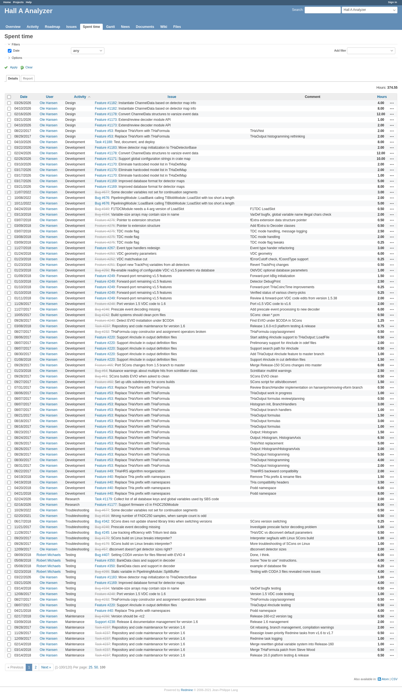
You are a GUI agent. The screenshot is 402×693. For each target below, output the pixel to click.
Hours (382, 97)
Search (297, 10)
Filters (16, 44)
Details (13, 78)
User (50, 97)
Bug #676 (102, 198)
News (125, 27)
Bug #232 (102, 332)
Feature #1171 (106, 159)
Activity (33, 27)
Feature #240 (105, 321)
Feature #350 (105, 560)
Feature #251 (105, 265)
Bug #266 (102, 616)
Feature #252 (105, 259)
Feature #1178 (106, 114)
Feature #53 (104, 131)
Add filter (340, 50)
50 (96, 667)
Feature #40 (104, 477)
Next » (46, 667)
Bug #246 (102, 309)
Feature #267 (105, 248)
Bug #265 (102, 572)
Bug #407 (102, 555)
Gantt (110, 27)
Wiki (163, 27)
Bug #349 (102, 209)
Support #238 (105, 622)
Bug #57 (101, 549)
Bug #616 (102, 516)
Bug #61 (101, 376)
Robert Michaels (49, 555)
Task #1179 (103, 499)
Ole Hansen (48, 103)
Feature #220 (105, 337)
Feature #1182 (106, 103)
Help (29, 2)
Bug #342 (102, 521)
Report (28, 78)
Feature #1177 (106, 505)
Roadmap (52, 27)
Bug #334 (102, 214)
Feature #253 (105, 254)
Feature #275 (105, 231)
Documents (145, 27)
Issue (172, 97)
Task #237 (102, 326)
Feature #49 (104, 471)
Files (177, 27)
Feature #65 (104, 365)
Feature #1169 (106, 181)
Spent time (91, 27)
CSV (394, 679)
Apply (14, 67)
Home (7, 2)
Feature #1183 (106, 148)
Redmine (187, 690)
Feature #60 (104, 382)
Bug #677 (102, 192)
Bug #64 (101, 371)
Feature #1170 (106, 164)
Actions (392, 103)
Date (16, 50)
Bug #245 (102, 533)
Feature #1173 (106, 120)
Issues (71, 27)
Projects (18, 2)
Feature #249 (105, 276)
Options (17, 57)
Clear (29, 67)
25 (90, 667)
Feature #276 (105, 220)
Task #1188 (103, 142)
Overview (13, 27)
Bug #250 (102, 270)
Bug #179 (102, 538)
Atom (385, 679)
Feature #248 (105, 304)
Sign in (392, 2)
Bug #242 (102, 315)
